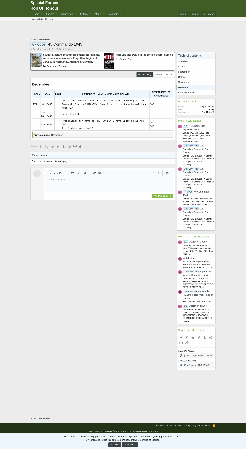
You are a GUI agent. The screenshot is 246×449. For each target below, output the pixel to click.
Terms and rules (174, 424)
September (184, 71)
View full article (186, 92)
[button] (41, 14)
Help (200, 424)
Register (49, 19)
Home (36, 14)
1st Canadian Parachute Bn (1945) (195, 149)
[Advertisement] (123, 30)
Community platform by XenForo (111, 430)
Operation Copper (195, 241)
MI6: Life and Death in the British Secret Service (144, 54)
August (181, 66)
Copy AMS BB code (187, 360)
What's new (67, 14)
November (57, 135)
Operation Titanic (195, 305)
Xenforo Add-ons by (146, 430)
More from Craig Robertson (194, 236)
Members (113, 14)
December (184, 87)
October (182, 77)
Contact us (160, 424)
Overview (183, 61)
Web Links (188, 258)
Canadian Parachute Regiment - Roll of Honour (198, 294)
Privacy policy (190, 424)
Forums (50, 14)
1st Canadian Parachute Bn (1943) (195, 212)
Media (98, 14)
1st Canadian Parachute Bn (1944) (195, 172)
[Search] (208, 14)
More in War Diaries (190, 120)
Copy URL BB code (187, 351)
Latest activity (36, 19)
